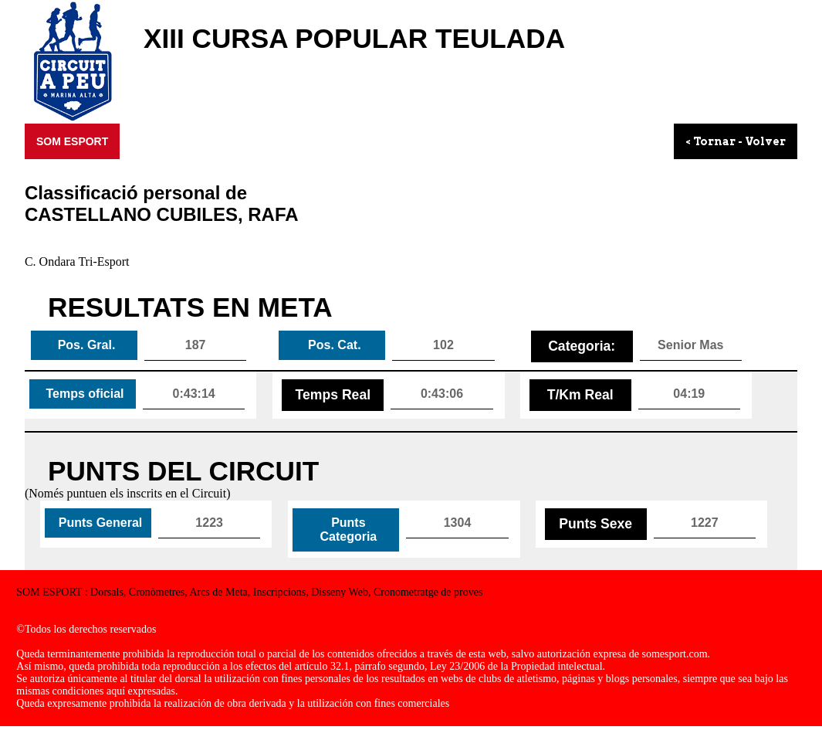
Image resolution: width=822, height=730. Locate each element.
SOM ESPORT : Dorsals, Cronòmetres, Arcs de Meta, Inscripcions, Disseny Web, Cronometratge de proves (249, 592)
